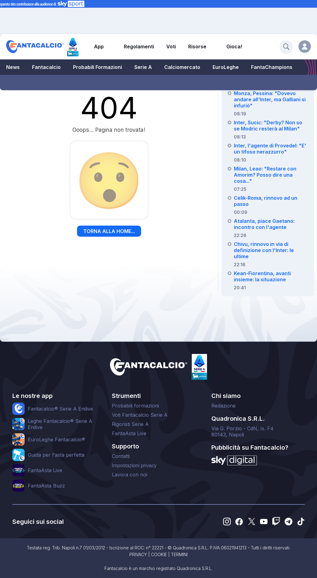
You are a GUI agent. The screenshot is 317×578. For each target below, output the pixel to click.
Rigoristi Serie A (130, 424)
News (13, 67)
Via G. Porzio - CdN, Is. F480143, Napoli (242, 431)
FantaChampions (271, 67)
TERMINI (179, 554)
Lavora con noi (129, 475)
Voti (171, 46)
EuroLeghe (226, 67)
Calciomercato (182, 67)
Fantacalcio (46, 67)
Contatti (121, 456)
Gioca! (234, 46)
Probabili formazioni (135, 406)
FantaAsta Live (129, 433)
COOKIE (159, 554)
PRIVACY (138, 554)
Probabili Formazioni (97, 67)
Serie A (143, 67)
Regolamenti (139, 46)
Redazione (223, 406)
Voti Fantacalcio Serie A (140, 415)
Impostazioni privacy (134, 465)
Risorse (197, 46)
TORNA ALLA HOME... (109, 231)
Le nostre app (32, 395)
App (99, 46)
